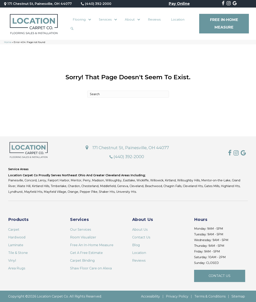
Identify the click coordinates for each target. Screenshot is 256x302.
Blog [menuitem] (136, 245)
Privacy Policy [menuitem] (177, 296)
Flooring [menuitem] (79, 19)
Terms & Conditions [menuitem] (210, 296)
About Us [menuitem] (140, 229)
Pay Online (179, 4)
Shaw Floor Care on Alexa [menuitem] (91, 268)
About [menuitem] (130, 19)
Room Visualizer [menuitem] (83, 237)
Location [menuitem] (177, 19)
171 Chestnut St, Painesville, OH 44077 (39, 4)
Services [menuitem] (105, 19)
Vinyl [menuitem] (12, 260)
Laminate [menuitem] (15, 245)
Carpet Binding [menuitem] (82, 260)
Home (7, 41)
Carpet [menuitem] (13, 229)
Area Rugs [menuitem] (16, 268)
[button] (90, 19)
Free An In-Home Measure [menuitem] (91, 245)
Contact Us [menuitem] (141, 237)
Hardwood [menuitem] (17, 237)
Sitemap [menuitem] (238, 296)
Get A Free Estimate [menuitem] (86, 252)
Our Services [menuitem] (80, 229)
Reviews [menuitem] (154, 19)
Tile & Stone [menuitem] (18, 252)
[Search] (128, 93)
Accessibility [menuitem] (150, 296)
